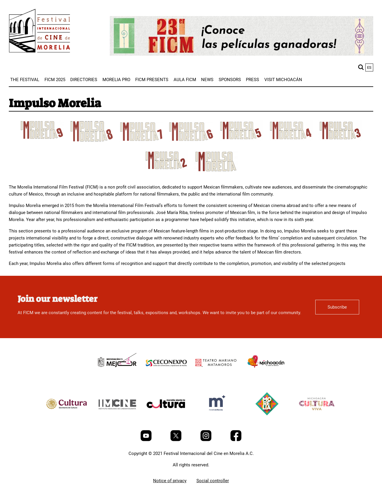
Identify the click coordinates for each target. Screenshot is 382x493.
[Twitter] (176, 439)
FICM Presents (151, 79)
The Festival (24, 79)
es (369, 67)
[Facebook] (235, 439)
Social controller (212, 480)
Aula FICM (185, 79)
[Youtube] (147, 439)
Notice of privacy (169, 480)
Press (252, 79)
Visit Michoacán (283, 79)
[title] (42, 138)
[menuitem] (25, 79)
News (207, 79)
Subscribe (337, 307)
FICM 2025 (54, 79)
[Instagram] (206, 439)
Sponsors (230, 79)
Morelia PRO (116, 79)
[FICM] (39, 32)
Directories (83, 79)
